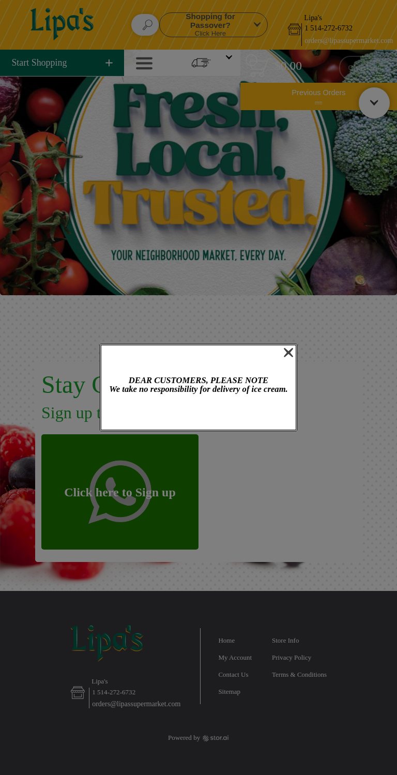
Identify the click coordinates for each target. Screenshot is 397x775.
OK (198, 413)
